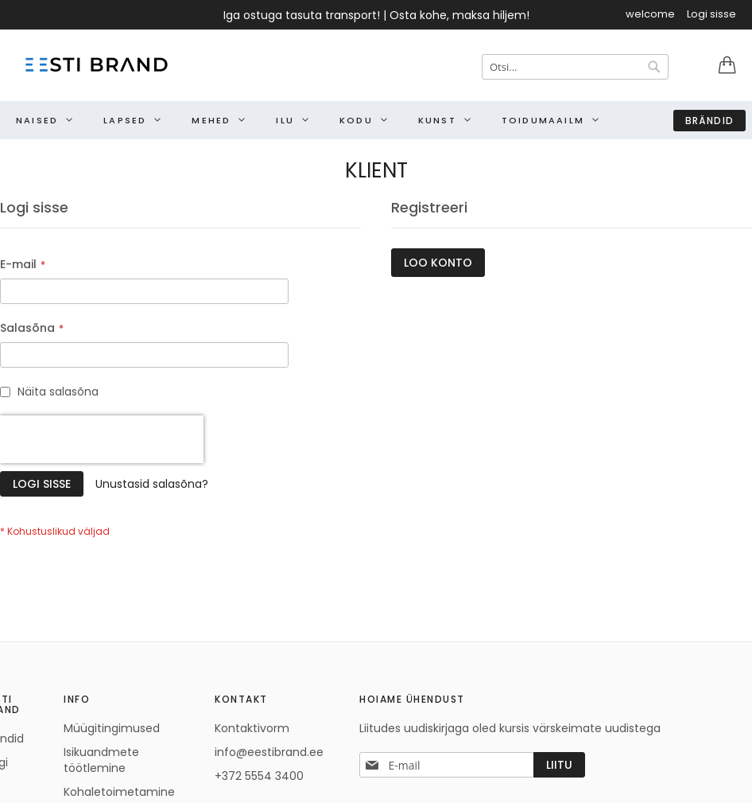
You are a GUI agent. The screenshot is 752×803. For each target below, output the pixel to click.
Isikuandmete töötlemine (101, 760)
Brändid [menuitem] (709, 120)
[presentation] (102, 439)
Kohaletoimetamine (119, 792)
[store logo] (95, 64)
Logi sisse (711, 14)
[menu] (376, 120)
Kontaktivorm (252, 728)
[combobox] (575, 67)
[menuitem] (40, 120)
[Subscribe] (559, 765)
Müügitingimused (112, 728)
